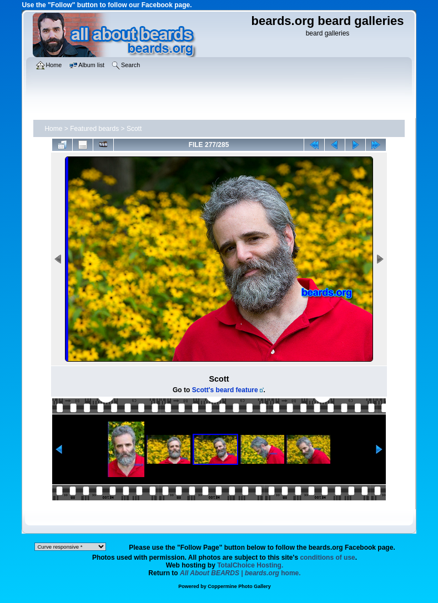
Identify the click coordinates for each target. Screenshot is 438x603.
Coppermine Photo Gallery (239, 586)
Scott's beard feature (225, 390)
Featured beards (94, 129)
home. (240, 573)
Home (53, 129)
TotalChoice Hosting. (250, 565)
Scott (134, 129)
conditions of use (327, 557)
